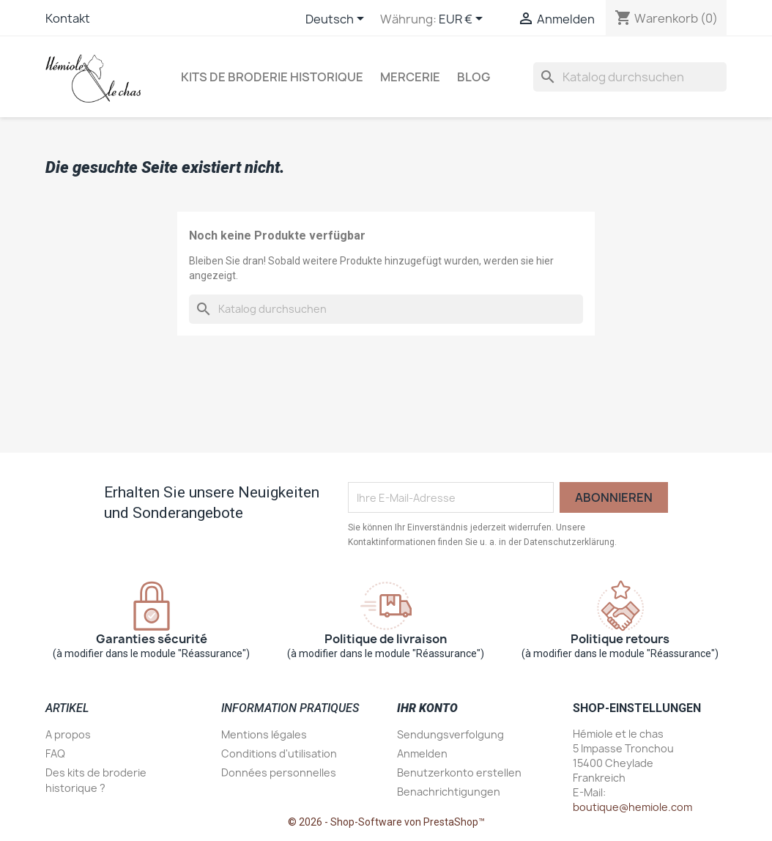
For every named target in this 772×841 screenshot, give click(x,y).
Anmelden (422, 753)
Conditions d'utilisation (279, 753)
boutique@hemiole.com (632, 807)
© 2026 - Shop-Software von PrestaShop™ (386, 822)
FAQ (55, 753)
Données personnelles (278, 772)
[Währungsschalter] (463, 20)
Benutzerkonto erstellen (459, 772)
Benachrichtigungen (448, 792)
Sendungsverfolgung (450, 734)
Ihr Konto (427, 708)
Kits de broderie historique (272, 77)
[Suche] (630, 77)
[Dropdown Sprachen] (337, 20)
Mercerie (410, 77)
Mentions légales (264, 734)
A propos (68, 734)
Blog (473, 77)
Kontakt (67, 18)
